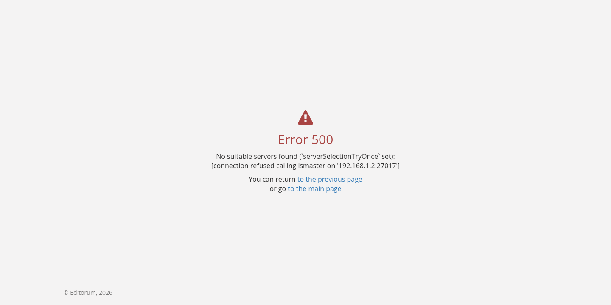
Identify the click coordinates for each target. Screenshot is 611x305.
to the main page (314, 188)
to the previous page (329, 178)
